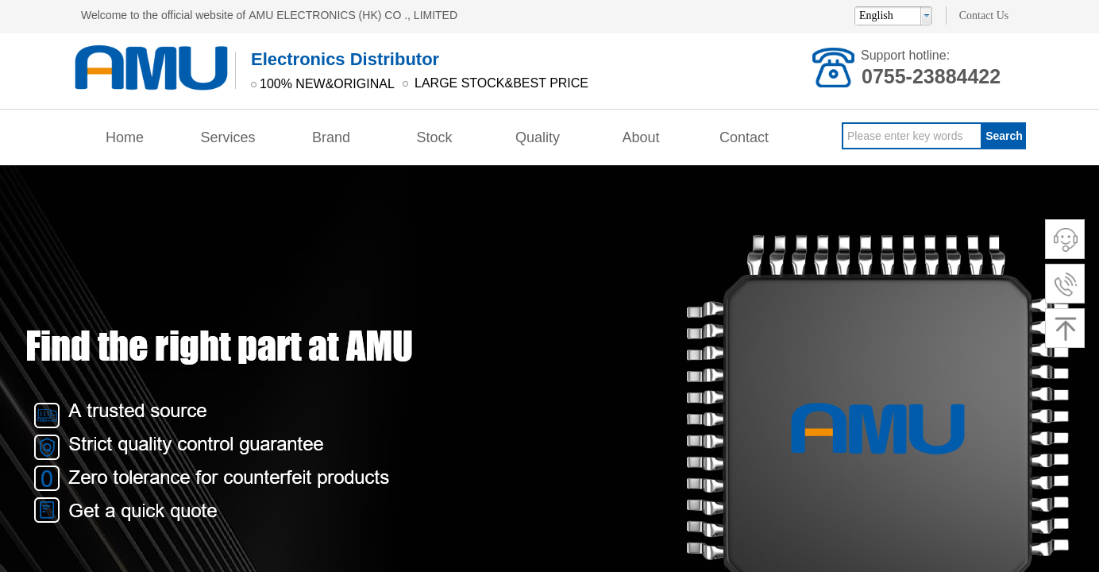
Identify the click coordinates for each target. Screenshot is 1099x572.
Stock (434, 137)
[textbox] (912, 135)
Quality (537, 137)
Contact (744, 137)
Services (227, 137)
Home (125, 137)
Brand (331, 137)
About (640, 137)
